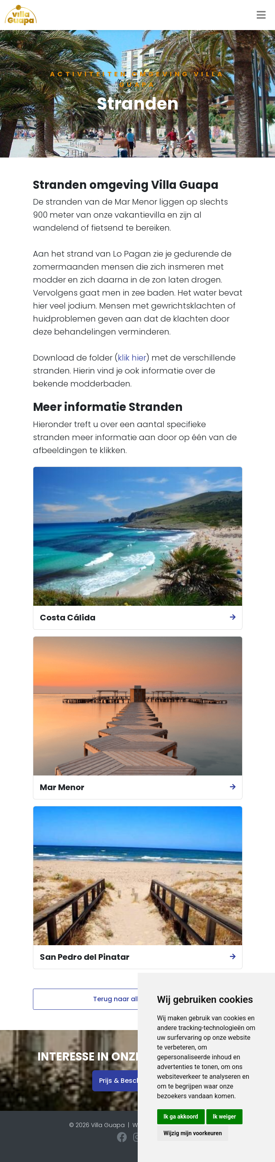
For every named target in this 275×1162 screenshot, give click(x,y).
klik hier (132, 357)
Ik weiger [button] (224, 1116)
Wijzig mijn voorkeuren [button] (193, 1133)
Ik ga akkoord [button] (181, 1116)
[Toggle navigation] (261, 15)
